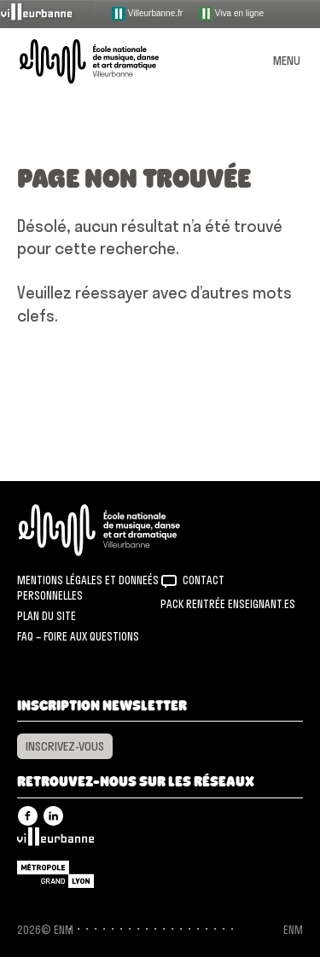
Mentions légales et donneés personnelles (88, 587)
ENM (121, 530)
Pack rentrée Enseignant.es (227, 604)
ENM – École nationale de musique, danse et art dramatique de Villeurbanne (109, 61)
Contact (203, 580)
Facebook (27, 815)
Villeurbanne (55, 841)
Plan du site (46, 616)
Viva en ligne (231, 13)
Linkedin (53, 815)
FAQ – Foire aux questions (78, 636)
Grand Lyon (55, 874)
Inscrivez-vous (65, 746)
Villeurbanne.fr (147, 13)
